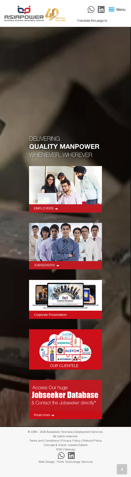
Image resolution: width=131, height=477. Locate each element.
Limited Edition (78, 445)
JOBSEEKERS (46, 265)
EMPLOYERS (46, 208)
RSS (59, 449)
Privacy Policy (71, 440)
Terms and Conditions (44, 440)
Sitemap (69, 449)
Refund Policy (92, 440)
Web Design (47, 461)
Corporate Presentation (50, 314)
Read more (44, 415)
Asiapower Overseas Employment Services (74, 431)
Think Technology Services (74, 461)
